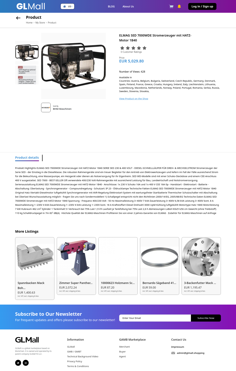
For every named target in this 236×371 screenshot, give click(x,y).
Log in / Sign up (202, 6)
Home (29, 22)
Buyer (122, 351)
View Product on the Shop (133, 98)
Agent (122, 356)
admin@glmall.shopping (190, 352)
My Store (40, 22)
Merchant (124, 346)
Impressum (177, 346)
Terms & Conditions (78, 366)
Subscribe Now (206, 318)
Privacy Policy (74, 361)
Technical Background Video (82, 356)
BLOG (111, 6)
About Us (128, 6)
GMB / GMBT (74, 351)
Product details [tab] (27, 157)
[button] (68, 6)
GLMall (71, 346)
